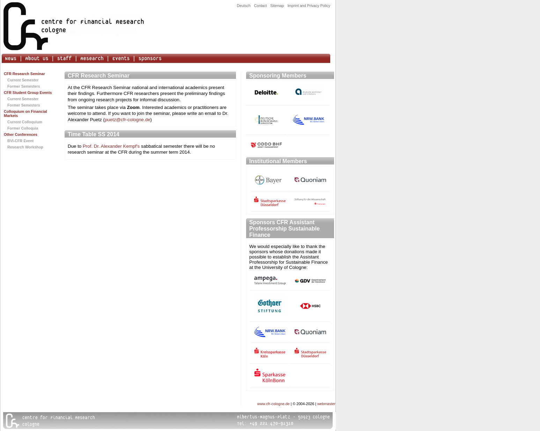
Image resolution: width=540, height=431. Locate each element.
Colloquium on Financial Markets (25, 113)
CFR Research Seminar (24, 74)
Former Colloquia (22, 128)
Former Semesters (23, 86)
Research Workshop (25, 147)
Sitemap (277, 5)
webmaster (326, 404)
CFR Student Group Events (28, 92)
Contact (260, 5)
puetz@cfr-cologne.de (127, 119)
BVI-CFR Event (20, 141)
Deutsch (243, 5)
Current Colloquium (24, 122)
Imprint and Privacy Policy (308, 5)
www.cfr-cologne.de (273, 404)
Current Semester (22, 80)
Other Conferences (20, 134)
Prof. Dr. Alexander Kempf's (111, 146)
